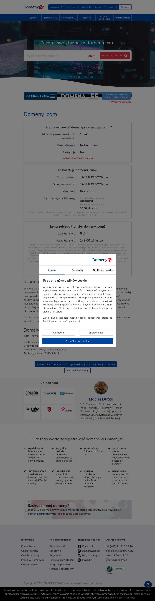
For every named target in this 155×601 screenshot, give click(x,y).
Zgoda (52, 270)
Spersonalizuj (96, 332)
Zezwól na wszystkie (77, 341)
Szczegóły (78, 270)
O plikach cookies (103, 270)
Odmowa (58, 332)
